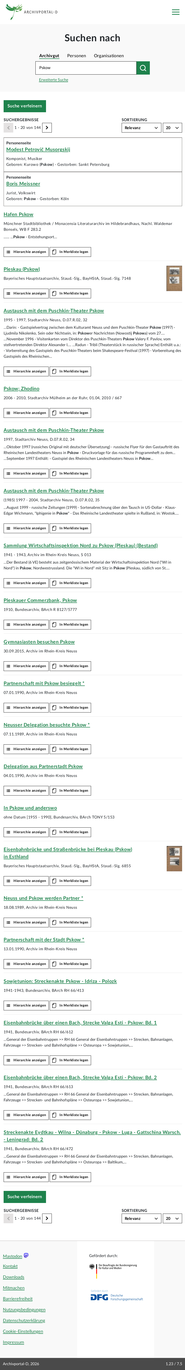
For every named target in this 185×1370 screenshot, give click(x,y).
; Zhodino (21, 388)
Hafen (18, 214)
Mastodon (12, 1256)
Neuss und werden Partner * (43, 898)
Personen (76, 56)
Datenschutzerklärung (24, 1321)
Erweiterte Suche (53, 80)
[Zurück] (8, 128)
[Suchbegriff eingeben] (86, 68)
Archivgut (49, 56)
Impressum (13, 1342)
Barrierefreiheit (18, 1299)
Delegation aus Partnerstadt (43, 766)
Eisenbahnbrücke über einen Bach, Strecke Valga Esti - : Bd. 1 (80, 1023)
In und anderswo (30, 808)
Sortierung (134, 120)
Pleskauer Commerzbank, (40, 600)
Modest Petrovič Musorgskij (38, 149)
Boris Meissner (23, 184)
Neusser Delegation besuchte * (47, 725)
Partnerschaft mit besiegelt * (44, 683)
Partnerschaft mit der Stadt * (44, 939)
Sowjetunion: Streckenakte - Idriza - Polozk (60, 981)
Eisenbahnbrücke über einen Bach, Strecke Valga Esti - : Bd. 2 (80, 1077)
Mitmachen (14, 1288)
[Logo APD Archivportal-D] (35, 12)
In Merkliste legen (73, 252)
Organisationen (109, 56)
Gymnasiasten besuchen (39, 642)
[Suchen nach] (143, 68)
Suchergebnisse (21, 120)
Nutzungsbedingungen (24, 1310)
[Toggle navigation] (175, 12)
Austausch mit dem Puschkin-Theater (54, 310)
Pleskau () (22, 269)
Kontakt (10, 1266)
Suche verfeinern (24, 106)
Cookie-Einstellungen (23, 1331)
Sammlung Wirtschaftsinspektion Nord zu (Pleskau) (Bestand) (81, 545)
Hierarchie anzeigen (29, 252)
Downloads (13, 1277)
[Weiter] (47, 128)
